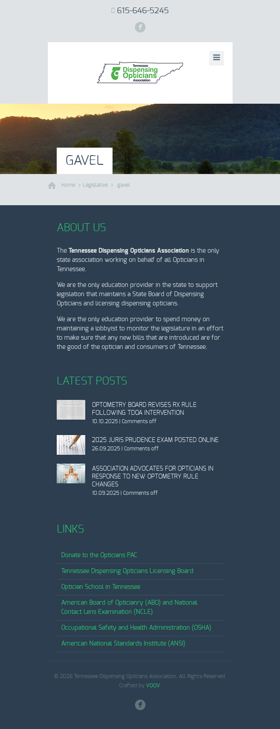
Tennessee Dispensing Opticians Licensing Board (127, 571)
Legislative (95, 185)
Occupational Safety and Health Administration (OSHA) (136, 628)
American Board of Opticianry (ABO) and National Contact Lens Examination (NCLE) (129, 607)
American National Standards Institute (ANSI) (123, 644)
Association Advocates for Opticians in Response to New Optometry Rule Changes (152, 477)
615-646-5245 (143, 11)
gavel (123, 185)
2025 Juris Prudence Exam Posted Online (155, 440)
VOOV (153, 685)
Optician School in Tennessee (100, 587)
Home (68, 185)
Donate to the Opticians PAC (99, 555)
